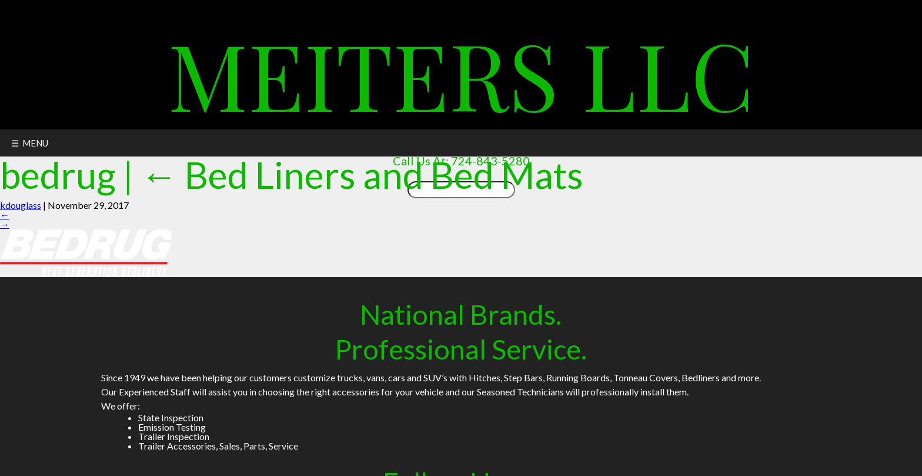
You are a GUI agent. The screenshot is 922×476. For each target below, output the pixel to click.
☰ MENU (29, 143)
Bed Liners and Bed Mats (362, 174)
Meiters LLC (461, 73)
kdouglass (20, 205)
